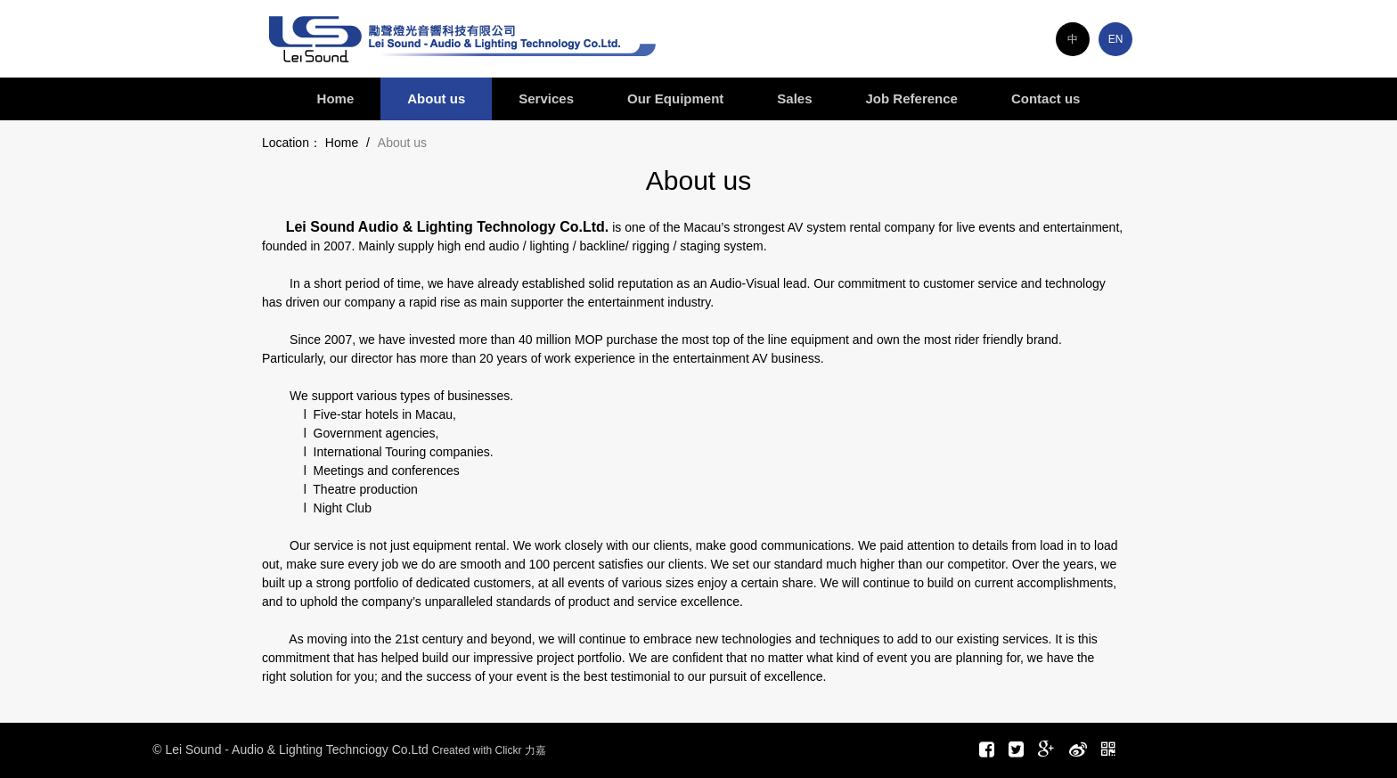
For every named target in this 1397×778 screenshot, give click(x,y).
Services (546, 98)
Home (336, 98)
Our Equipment (675, 98)
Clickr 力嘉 (519, 750)
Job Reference (912, 98)
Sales (794, 98)
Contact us (1046, 98)
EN (1115, 39)
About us (436, 98)
